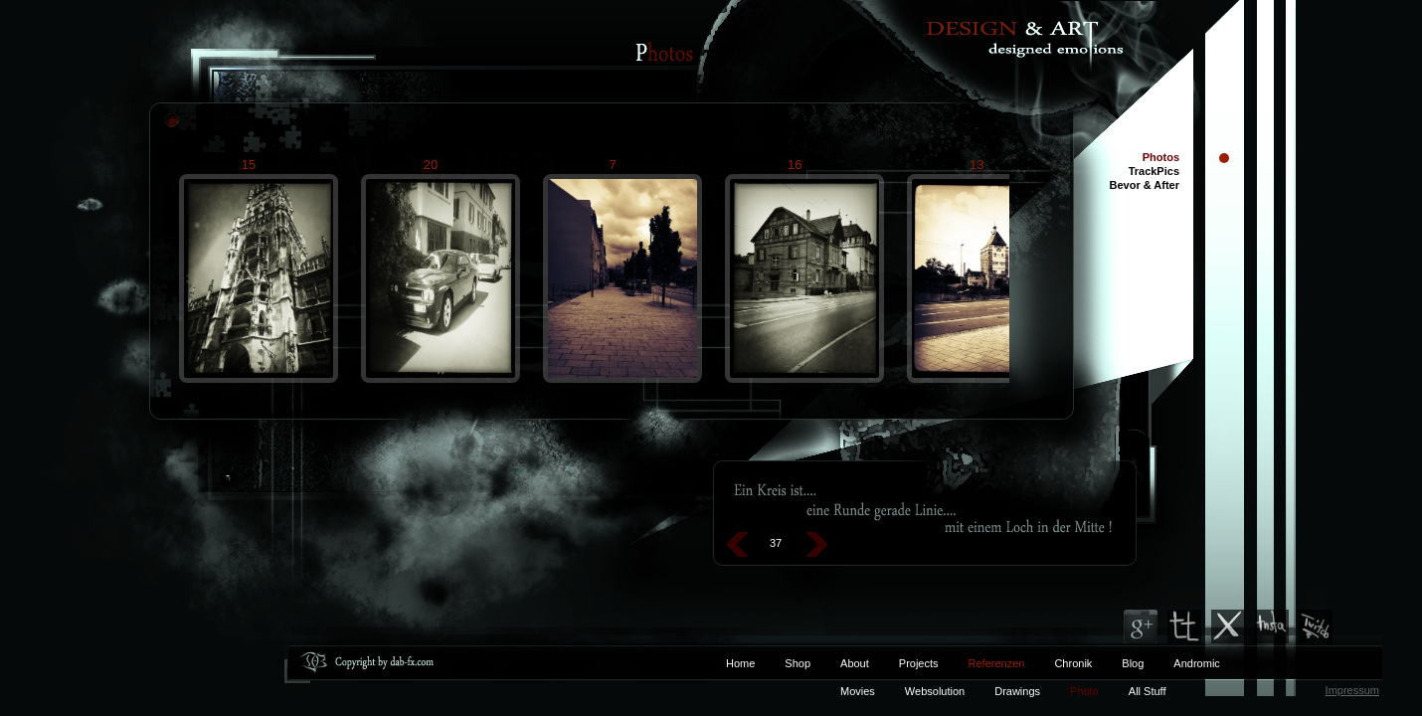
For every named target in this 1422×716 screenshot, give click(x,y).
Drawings (1017, 691)
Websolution (935, 691)
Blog (1133, 663)
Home (740, 663)
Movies (857, 691)
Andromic (1196, 663)
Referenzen (982, 663)
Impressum (1352, 690)
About (854, 663)
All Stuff (1147, 691)
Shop (797, 663)
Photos (1161, 157)
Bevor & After (1145, 185)
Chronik (1073, 663)
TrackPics (1154, 171)
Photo (1084, 691)
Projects (919, 663)
